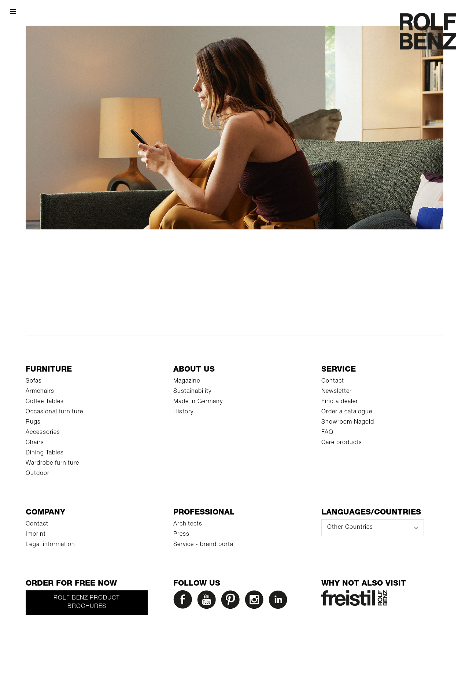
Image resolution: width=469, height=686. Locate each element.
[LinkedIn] (280, 601)
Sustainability (192, 392)
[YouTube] (208, 601)
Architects (187, 524)
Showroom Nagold (347, 422)
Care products (341, 443)
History (183, 412)
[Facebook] (184, 601)
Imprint (36, 535)
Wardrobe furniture (52, 463)
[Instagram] (256, 601)
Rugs (33, 422)
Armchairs (40, 392)
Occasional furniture (54, 412)
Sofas (34, 381)
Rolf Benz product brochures (86, 602)
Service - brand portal (204, 545)
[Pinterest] (232, 601)
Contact (332, 381)
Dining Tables (45, 453)
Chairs (35, 443)
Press (181, 535)
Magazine (186, 381)
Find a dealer (339, 402)
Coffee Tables (45, 402)
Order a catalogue (346, 412)
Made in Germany (198, 402)
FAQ (327, 433)
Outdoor (37, 474)
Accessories (43, 433)
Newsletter (336, 392)
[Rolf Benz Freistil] (354, 598)
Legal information (50, 545)
